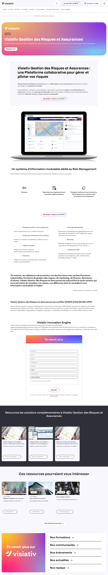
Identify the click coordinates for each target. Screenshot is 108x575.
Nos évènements (63, 552)
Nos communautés (64, 545)
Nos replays (59, 568)
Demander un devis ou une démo (54, 99)
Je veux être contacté (70, 3)
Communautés (40, 10)
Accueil (3, 16)
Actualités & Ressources (53, 10)
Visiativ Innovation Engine (18, 327)
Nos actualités (61, 560)
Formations (25, 10)
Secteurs (32, 10)
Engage (8, 33)
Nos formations (62, 537)
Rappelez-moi (10, 49)
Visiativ (8, 16)
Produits (11, 10)
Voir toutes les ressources (53, 523)
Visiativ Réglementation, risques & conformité (22, 16)
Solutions (18, 10)
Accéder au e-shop (92, 3)
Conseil (5, 10)
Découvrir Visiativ (66, 10)
